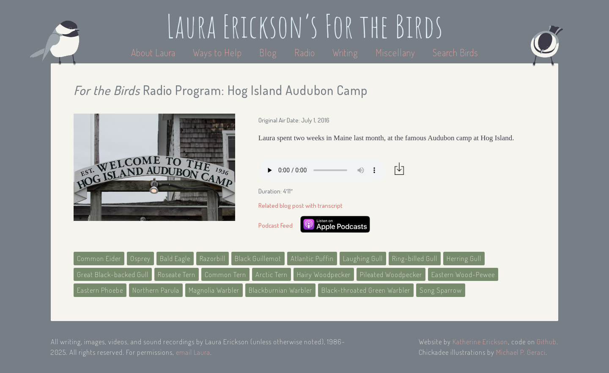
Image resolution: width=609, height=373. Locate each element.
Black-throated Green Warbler (365, 290)
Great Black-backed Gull (112, 274)
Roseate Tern (176, 274)
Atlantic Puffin (312, 258)
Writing (345, 52)
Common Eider (99, 258)
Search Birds (455, 52)
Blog (268, 52)
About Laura (154, 52)
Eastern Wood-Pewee (463, 274)
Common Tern (225, 274)
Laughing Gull (363, 258)
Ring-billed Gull (414, 258)
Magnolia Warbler (214, 290)
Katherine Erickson (480, 341)
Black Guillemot (258, 258)
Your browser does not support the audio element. (321, 170)
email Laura (193, 352)
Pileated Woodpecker (391, 274)
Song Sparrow (441, 290)
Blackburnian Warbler (280, 290)
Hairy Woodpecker (324, 274)
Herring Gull (464, 258)
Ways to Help (218, 52)
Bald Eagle (175, 258)
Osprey (140, 258)
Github (547, 341)
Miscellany (395, 52)
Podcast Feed (275, 225)
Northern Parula (155, 290)
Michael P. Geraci (521, 352)
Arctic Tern (271, 274)
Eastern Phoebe (100, 290)
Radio (305, 52)
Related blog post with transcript (300, 205)
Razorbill (212, 258)
